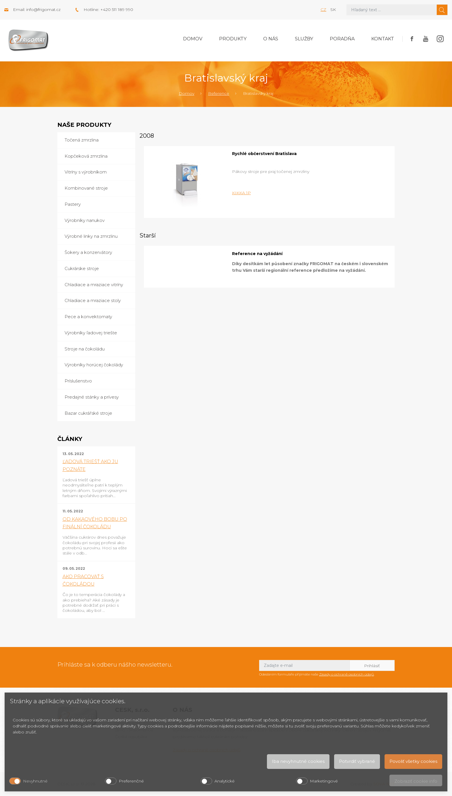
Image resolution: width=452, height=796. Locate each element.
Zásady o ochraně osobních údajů (346, 674)
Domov (192, 39)
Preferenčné (131, 781)
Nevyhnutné (35, 781)
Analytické (224, 781)
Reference (218, 93)
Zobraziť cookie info (415, 781)
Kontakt (382, 39)
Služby (304, 39)
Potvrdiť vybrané (357, 761)
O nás (270, 39)
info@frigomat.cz (43, 9)
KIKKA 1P (241, 192)
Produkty (232, 39)
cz (323, 9)
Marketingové (324, 781)
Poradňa (342, 39)
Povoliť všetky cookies (413, 761)
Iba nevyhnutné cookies (298, 761)
